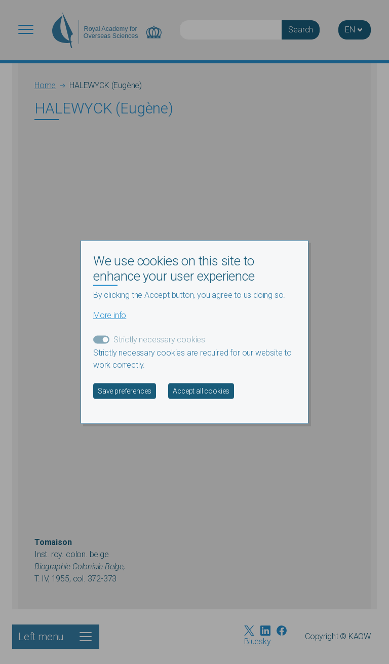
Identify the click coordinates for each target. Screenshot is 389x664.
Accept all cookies (201, 391)
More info (109, 315)
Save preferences (124, 391)
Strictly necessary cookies (159, 339)
